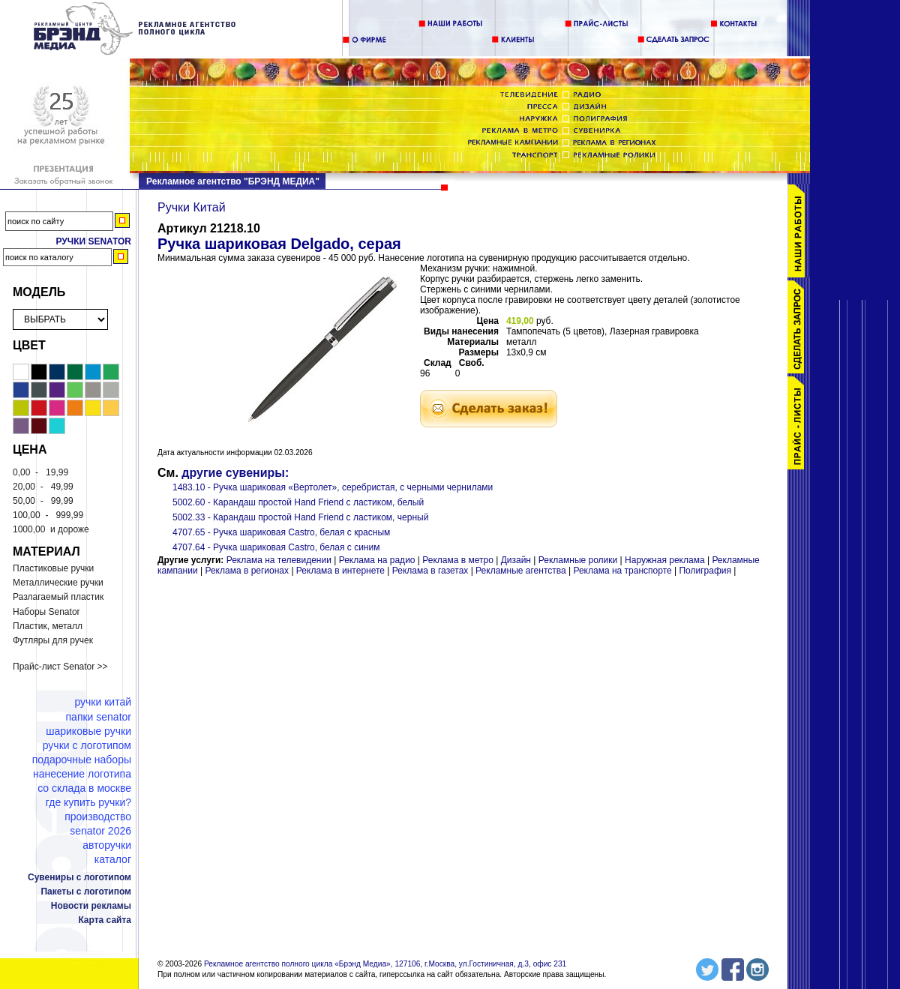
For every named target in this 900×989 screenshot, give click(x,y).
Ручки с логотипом (87, 745)
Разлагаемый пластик (58, 597)
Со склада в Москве (84, 788)
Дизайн (516, 560)
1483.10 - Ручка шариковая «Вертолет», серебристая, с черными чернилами (332, 487)
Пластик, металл (47, 626)
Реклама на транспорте (622, 570)
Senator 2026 (100, 831)
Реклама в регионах (247, 570)
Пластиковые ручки (53, 568)
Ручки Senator (93, 241)
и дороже (51, 529)
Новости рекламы (91, 906)
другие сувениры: (235, 472)
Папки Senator (98, 717)
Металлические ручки (58, 582)
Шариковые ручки (88, 731)
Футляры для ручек (53, 640)
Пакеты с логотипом (85, 891)
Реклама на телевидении (279, 560)
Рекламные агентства (522, 570)
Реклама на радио (377, 560)
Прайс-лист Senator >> (60, 666)
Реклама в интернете (340, 570)
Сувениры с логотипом (79, 877)
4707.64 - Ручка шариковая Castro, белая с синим (276, 547)
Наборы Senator (46, 612)
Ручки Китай (102, 702)
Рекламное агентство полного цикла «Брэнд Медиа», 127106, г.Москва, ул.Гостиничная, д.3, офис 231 (385, 964)
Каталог (112, 859)
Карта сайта (104, 920)
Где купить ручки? (88, 802)
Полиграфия (705, 570)
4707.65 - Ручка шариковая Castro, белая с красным (281, 532)
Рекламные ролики (577, 560)
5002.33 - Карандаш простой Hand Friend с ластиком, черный (300, 517)
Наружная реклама (665, 560)
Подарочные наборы (81, 759)
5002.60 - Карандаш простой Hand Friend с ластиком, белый (298, 502)
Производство (97, 816)
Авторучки (106, 845)
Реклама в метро (458, 560)
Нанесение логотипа (82, 774)
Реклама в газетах (431, 570)
